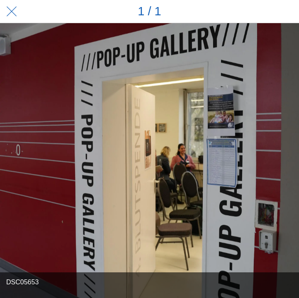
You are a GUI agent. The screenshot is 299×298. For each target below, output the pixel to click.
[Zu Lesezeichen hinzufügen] (287, 12)
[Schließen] (12, 12)
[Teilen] (266, 12)
